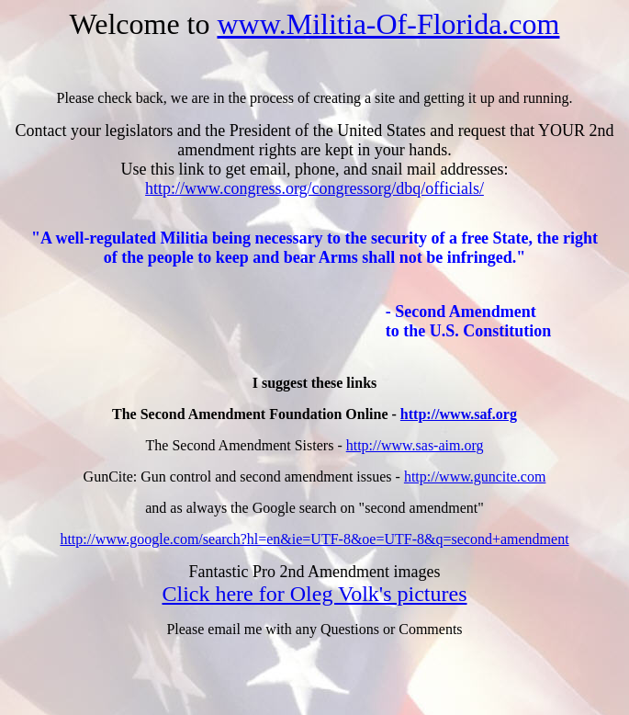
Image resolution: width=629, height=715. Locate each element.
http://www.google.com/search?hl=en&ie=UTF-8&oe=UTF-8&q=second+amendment (314, 539)
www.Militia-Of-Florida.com (388, 23)
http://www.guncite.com (475, 476)
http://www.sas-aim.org (415, 445)
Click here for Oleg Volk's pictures (314, 594)
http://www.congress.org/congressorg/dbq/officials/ (314, 188)
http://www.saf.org (458, 414)
